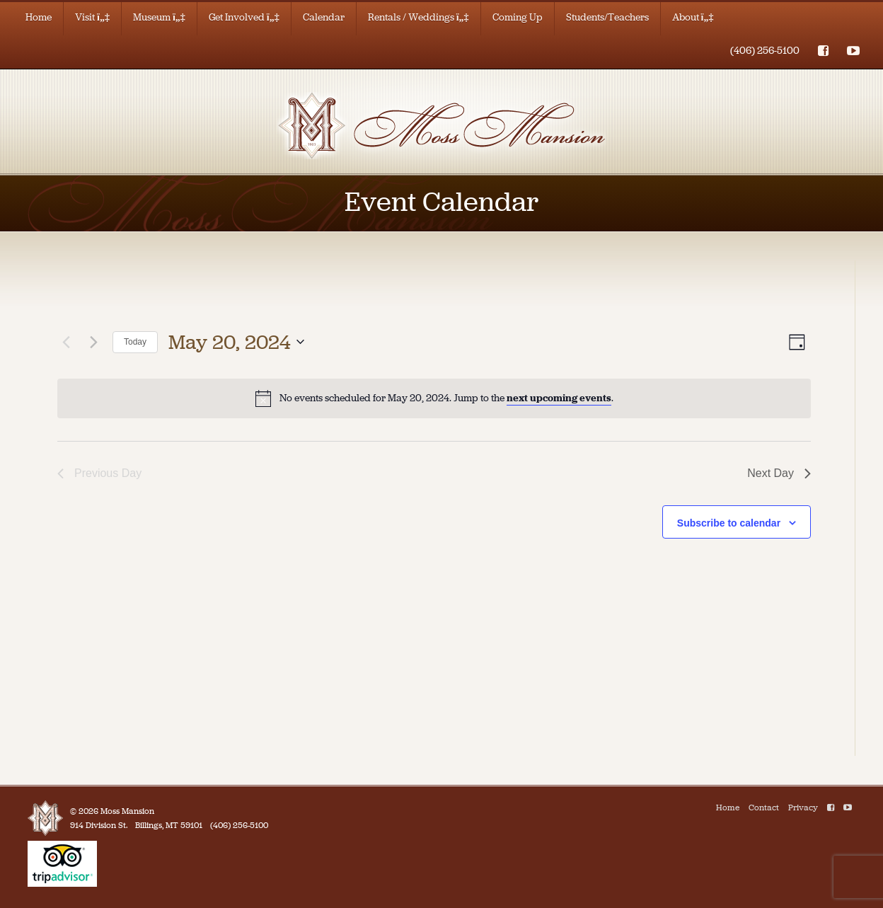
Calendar (324, 17)
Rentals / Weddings (418, 17)
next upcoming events (559, 398)
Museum (159, 17)
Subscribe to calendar (728, 523)
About (693, 17)
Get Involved (244, 17)
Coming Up (517, 17)
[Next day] (93, 341)
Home (38, 17)
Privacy (803, 807)
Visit (92, 17)
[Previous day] (65, 341)
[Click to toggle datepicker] (236, 342)
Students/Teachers (607, 17)
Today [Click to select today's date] (135, 342)
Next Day (779, 473)
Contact (764, 807)
